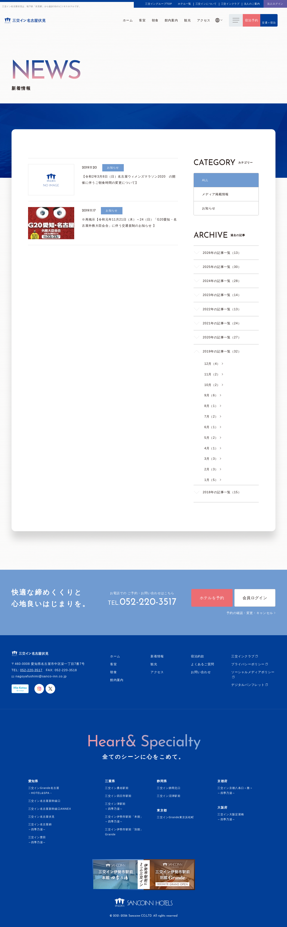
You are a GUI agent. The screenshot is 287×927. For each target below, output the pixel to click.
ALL (205, 180)
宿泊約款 (197, 656)
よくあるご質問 (202, 664)
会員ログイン (255, 598)
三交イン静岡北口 (168, 787)
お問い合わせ (201, 672)
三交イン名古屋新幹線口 (44, 800)
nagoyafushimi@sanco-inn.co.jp (41, 676)
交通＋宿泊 (269, 22)
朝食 (113, 672)
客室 (113, 664)
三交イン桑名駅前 (116, 787)
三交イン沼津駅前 (168, 795)
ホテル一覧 (184, 4)
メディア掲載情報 (215, 194)
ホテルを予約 (212, 598)
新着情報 (157, 656)
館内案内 (116, 680)
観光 (154, 664)
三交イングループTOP (158, 4)
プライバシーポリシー (248, 664)
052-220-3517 (148, 602)
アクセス (157, 672)
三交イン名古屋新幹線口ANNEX (49, 808)
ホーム (115, 656)
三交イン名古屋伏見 (41, 816)
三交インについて (206, 4)
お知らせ (208, 208)
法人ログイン (275, 3)
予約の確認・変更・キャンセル (250, 613)
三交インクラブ (230, 4)
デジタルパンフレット (248, 684)
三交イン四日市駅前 (118, 795)
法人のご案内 (252, 4)
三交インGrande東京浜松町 (175, 817)
